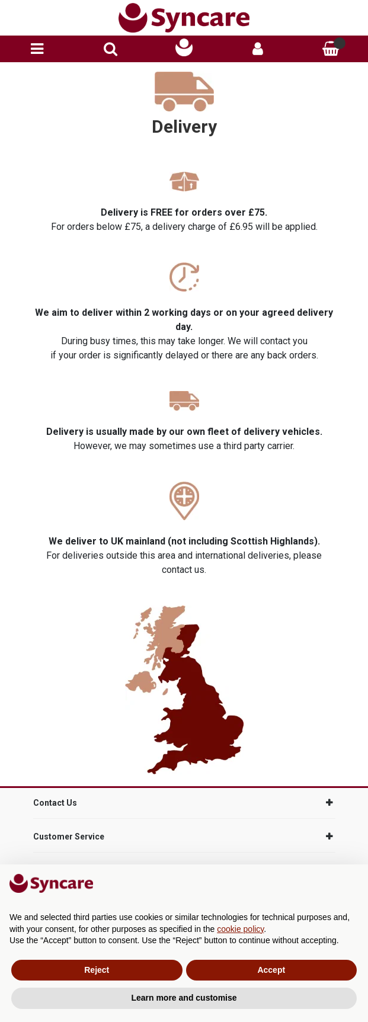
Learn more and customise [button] (183, 997)
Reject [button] (96, 970)
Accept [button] (271, 970)
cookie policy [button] (240, 929)
